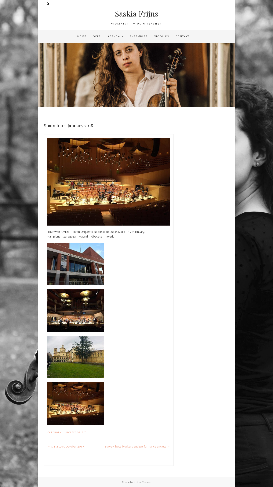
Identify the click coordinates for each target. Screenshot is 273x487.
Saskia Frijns (136, 13)
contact (183, 36)
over (97, 36)
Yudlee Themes (142, 482)
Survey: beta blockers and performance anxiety (137, 446)
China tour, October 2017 (65, 446)
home (81, 36)
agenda (113, 36)
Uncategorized (75, 432)
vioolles (161, 36)
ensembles (139, 36)
